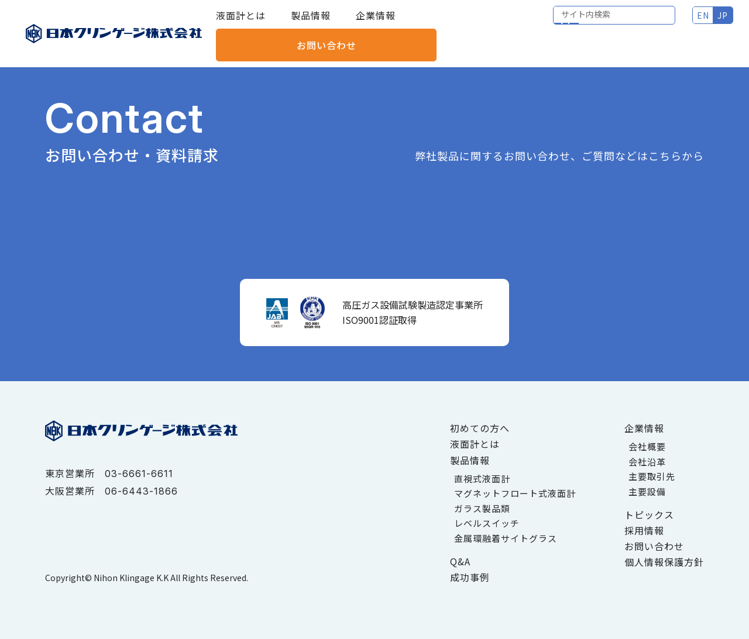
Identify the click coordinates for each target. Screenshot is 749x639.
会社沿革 (647, 461)
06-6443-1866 (141, 491)
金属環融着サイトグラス (505, 538)
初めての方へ (480, 428)
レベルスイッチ (487, 523)
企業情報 (376, 23)
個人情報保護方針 (664, 562)
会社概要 (647, 446)
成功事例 (470, 577)
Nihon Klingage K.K (131, 577)
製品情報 (311, 23)
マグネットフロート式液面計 (515, 493)
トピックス (649, 514)
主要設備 (647, 491)
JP (594, 23)
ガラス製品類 (482, 508)
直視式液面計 (482, 478)
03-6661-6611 (139, 473)
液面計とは (241, 23)
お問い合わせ (684, 23)
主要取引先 (651, 476)
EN (575, 23)
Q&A (460, 561)
